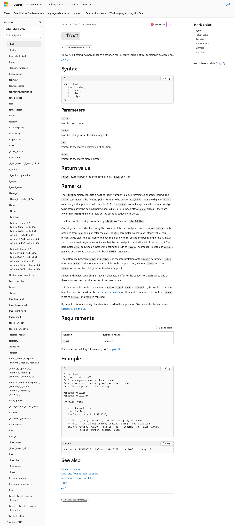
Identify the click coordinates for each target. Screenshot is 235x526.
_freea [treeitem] (12, 472)
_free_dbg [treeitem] (14, 460)
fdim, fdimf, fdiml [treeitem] (17, 55)
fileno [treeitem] (12, 205)
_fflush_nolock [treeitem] (16, 151)
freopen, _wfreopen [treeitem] (18, 478)
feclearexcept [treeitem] (15, 73)
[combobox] (22, 28)
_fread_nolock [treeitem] (16, 442)
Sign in (227, 4)
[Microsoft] (6, 4)
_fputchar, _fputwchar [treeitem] (20, 418)
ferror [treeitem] (12, 115)
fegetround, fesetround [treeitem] (20, 91)
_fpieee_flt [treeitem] (14, 346)
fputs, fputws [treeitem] (15, 424)
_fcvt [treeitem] (11, 43)
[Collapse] (40, 22)
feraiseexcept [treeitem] (15, 109)
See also (200, 51)
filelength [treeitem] (13, 193)
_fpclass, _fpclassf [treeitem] (17, 334)
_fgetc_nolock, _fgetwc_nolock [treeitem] (24, 163)
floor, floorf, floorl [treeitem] (17, 281)
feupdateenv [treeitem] (15, 139)
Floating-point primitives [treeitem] (21, 274)
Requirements (202, 43)
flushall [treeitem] (12, 286)
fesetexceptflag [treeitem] (16, 127)
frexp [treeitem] (11, 490)
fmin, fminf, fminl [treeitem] (17, 310)
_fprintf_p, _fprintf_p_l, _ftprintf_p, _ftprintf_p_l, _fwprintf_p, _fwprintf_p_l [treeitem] (21, 372)
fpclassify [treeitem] (13, 340)
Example (200, 47)
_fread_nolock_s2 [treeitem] (17, 448)
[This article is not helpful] (224, 63)
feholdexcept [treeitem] (15, 97)
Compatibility (114, 349)
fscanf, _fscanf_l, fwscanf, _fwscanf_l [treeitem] (21, 498)
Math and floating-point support (79, 473)
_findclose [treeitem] (14, 217)
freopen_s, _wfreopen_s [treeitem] (20, 484)
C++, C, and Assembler (84, 24)
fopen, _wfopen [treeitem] (16, 322)
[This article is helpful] (220, 63)
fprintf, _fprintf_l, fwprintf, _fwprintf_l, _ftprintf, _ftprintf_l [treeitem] (24, 360)
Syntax (199, 30)
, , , (76, 478)
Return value (202, 34)
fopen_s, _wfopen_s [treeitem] (18, 328)
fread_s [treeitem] (12, 436)
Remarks (200, 39)
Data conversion (70, 469)
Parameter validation (112, 292)
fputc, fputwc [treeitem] (15, 400)
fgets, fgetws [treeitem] (15, 187)
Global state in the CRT (74, 308)
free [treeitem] (11, 454)
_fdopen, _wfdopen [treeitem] (18, 67)
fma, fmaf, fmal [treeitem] (16, 298)
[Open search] (219, 4)
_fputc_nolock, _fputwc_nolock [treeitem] (24, 406)
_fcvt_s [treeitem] (12, 50)
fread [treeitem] (11, 430)
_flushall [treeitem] (13, 292)
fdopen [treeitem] (12, 61)
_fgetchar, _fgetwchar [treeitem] (20, 175)
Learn (65, 24)
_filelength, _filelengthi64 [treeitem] (21, 199)
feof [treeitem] (11, 103)
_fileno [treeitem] (12, 211)
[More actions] (171, 24)
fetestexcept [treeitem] (15, 133)
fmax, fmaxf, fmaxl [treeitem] (18, 304)
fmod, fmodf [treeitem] (15, 316)
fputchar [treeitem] (13, 412)
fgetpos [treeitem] (13, 181)
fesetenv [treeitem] (13, 121)
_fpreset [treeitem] (13, 352)
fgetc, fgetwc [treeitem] (15, 157)
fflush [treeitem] (12, 145)
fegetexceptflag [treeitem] (16, 85)
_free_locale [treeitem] (15, 466)
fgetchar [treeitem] (13, 169)
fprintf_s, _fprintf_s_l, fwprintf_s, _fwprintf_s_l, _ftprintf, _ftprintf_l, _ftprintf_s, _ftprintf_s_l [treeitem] (24, 388)
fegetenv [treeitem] (13, 79)
